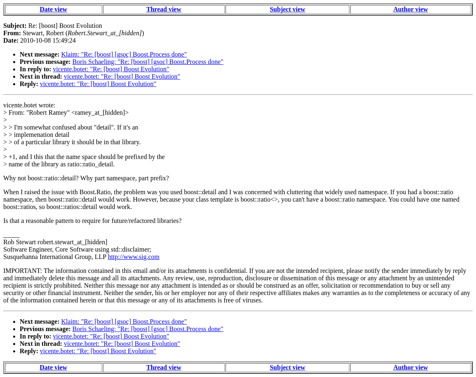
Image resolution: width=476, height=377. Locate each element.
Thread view (163, 9)
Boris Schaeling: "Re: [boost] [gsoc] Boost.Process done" (148, 61)
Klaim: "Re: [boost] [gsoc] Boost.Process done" (124, 54)
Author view (410, 9)
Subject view (287, 9)
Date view (53, 9)
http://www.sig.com (133, 256)
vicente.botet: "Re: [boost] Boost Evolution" (111, 69)
